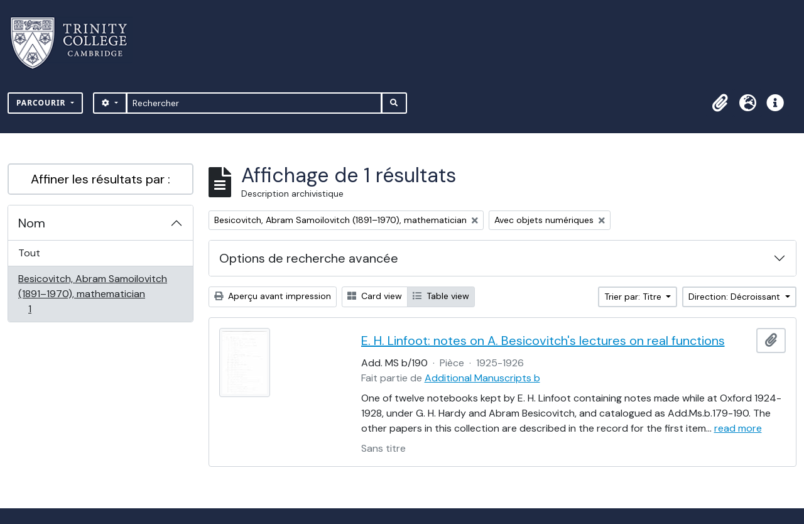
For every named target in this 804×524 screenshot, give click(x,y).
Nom (31, 223)
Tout (29, 252)
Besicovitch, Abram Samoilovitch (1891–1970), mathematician (92, 294)
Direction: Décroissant (735, 296)
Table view (441, 296)
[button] (720, 103)
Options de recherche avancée (308, 258)
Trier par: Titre (634, 296)
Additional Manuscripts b (482, 378)
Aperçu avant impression (272, 296)
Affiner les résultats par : (100, 179)
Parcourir (42, 102)
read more (738, 428)
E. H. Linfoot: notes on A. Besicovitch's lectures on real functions (543, 340)
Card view (374, 296)
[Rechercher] (254, 103)
